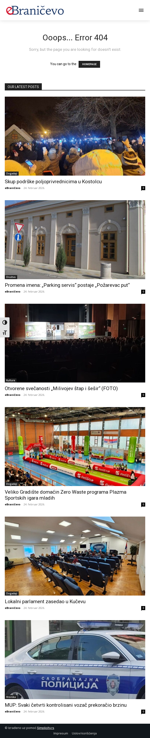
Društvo (11, 277)
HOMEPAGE (89, 64)
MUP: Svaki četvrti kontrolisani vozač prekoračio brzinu (66, 705)
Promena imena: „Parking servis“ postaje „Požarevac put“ (67, 285)
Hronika (11, 697)
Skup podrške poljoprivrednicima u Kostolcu (53, 181)
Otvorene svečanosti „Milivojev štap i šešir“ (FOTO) (61, 388)
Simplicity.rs (45, 728)
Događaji (11, 173)
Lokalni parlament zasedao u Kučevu (45, 601)
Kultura (10, 380)
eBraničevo (12, 188)
